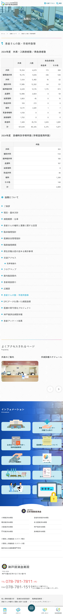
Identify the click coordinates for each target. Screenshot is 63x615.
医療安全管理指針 (12, 238)
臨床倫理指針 (10, 231)
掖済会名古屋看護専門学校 (11, 548)
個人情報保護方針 (7, 598)
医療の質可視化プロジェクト (17, 307)
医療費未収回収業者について (47, 442)
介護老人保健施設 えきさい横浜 (13, 539)
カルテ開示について (47, 474)
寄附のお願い (16, 459)
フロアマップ (10, 269)
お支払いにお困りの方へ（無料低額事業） (16, 443)
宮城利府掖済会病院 (41, 517)
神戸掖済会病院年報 (13, 314)
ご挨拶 (7, 206)
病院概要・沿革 (11, 218)
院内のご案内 (16, 425)
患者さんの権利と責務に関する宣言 (20, 225)
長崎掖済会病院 (39, 531)
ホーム (3, 33)
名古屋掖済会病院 (40, 522)
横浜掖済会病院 (7, 522)
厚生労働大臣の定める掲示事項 (18, 251)
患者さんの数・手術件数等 (16, 294)
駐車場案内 (11, 263)
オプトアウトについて (16, 474)
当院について (13, 33)
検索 (60, 3)
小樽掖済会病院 (7, 517)
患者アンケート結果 (13, 320)
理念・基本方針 (11, 212)
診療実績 (47, 459)
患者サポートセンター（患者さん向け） (47, 426)
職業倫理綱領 (10, 244)
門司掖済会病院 (7, 531)
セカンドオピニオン (16, 488)
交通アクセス (50, 3)
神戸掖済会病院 (39, 527)
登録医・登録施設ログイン (47, 489)
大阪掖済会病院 (7, 527)
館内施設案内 (10, 275)
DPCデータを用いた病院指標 (17, 301)
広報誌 (7, 288)
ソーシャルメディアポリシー (40, 601)
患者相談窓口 (10, 282)
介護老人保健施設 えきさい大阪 (13, 543)
